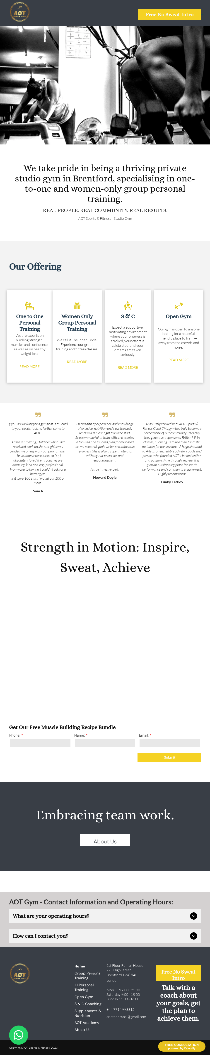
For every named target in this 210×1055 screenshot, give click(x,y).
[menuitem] (91, 966)
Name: (79, 735)
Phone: (14, 735)
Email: (144, 735)
